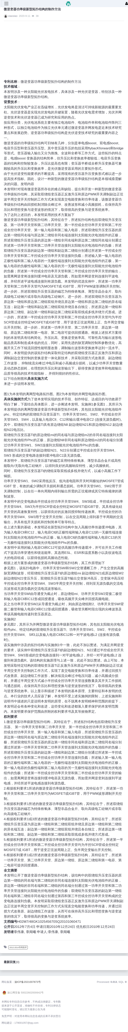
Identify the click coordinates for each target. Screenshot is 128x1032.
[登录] (126, 3)
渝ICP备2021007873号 (27, 981)
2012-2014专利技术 (18, 947)
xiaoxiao (12, 15)
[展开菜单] (6, 3)
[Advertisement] (64, 51)
